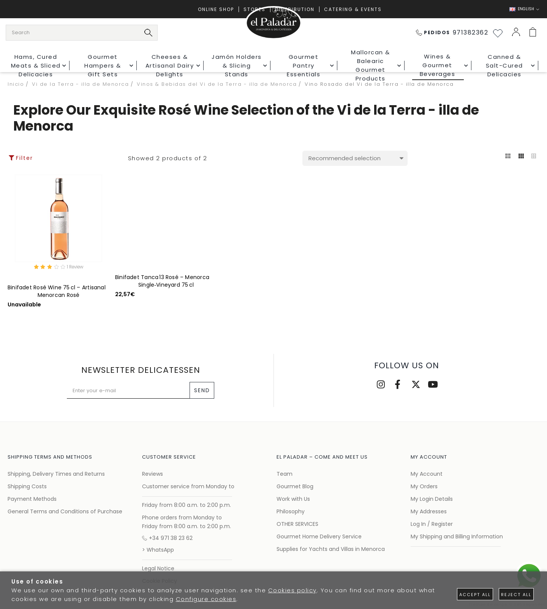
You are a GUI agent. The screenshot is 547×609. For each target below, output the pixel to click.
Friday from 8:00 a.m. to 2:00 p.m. (186, 505)
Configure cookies (206, 599)
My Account (427, 474)
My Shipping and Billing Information (457, 536)
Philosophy (291, 511)
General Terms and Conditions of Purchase (65, 511)
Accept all (475, 595)
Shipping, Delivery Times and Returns (56, 474)
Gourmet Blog (295, 486)
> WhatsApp (158, 550)
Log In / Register (432, 524)
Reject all (516, 595)
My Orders (424, 486)
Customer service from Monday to (188, 486)
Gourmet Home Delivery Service (319, 536)
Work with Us (293, 499)
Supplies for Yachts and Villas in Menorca (331, 549)
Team (284, 474)
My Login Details (432, 499)
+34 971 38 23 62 (167, 538)
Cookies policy (292, 590)
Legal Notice (158, 568)
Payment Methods (32, 499)
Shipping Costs (27, 486)
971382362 (452, 32)
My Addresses (429, 511)
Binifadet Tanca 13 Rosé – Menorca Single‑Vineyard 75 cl (162, 281)
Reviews (152, 474)
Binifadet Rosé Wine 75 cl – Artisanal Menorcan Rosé (57, 292)
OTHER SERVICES (297, 524)
